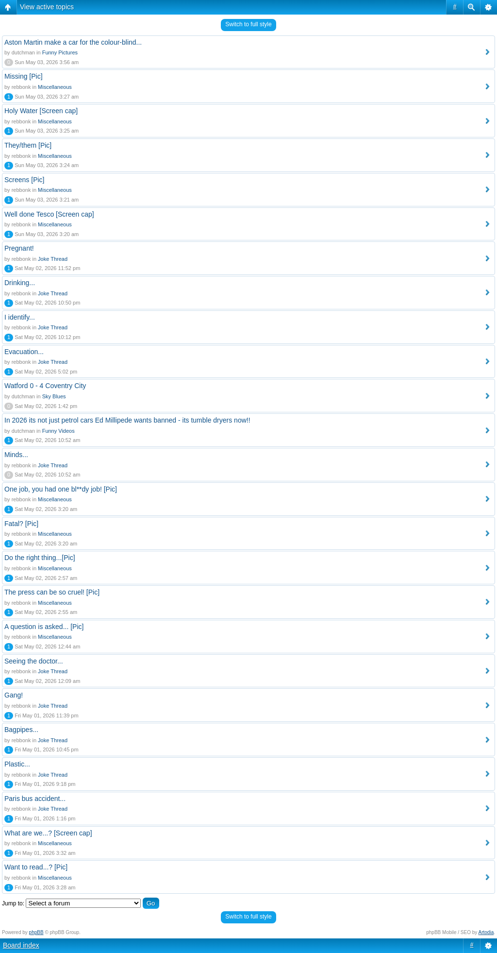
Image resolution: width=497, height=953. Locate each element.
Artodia (486, 932)
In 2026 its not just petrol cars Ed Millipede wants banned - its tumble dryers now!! (127, 420)
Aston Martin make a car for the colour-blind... (73, 42)
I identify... (19, 317)
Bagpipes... (21, 729)
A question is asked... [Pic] (43, 626)
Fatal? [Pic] (21, 524)
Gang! (13, 695)
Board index (21, 945)
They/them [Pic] (27, 145)
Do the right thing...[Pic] (39, 558)
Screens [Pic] (24, 180)
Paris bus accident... (35, 798)
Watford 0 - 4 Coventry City (45, 386)
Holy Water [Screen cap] (41, 111)
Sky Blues (54, 396)
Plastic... (17, 764)
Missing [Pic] (23, 76)
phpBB (36, 932)
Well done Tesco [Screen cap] (49, 214)
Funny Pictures (60, 52)
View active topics (47, 7)
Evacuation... (24, 352)
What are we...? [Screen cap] (48, 833)
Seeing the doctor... (33, 661)
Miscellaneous (55, 87)
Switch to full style (248, 24)
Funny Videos (58, 431)
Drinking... (19, 283)
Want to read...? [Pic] (35, 867)
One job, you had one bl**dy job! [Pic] (60, 489)
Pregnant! (19, 248)
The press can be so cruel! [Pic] (51, 592)
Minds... (16, 455)
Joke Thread (52, 259)
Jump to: (13, 903)
